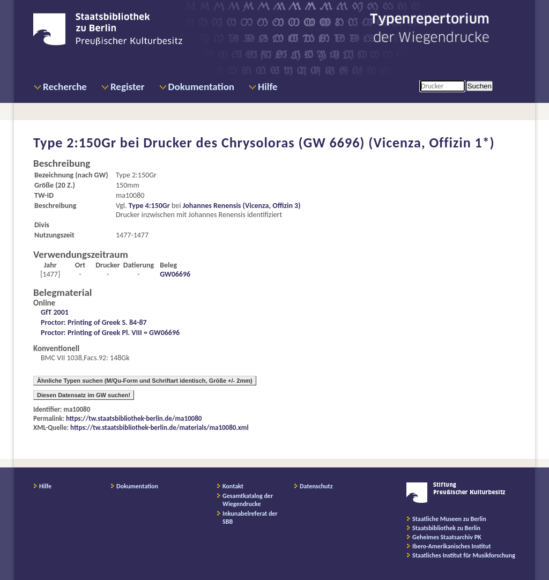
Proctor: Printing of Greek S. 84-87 (94, 322)
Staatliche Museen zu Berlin (449, 519)
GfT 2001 (55, 312)
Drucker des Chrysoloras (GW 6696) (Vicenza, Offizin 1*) (319, 142)
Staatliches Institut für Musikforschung (463, 555)
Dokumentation (201, 86)
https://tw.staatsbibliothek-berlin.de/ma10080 (134, 418)
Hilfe (268, 86)
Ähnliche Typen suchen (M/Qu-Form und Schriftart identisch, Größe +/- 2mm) (145, 380)
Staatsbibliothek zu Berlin (446, 528)
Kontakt (232, 486)
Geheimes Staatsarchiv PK (446, 537)
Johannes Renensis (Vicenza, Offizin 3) (242, 205)
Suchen (480, 86)
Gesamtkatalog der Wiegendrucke (247, 500)
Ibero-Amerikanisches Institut (451, 546)
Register (127, 86)
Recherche (65, 86)
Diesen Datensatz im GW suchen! (83, 395)
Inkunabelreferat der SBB (250, 517)
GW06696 (175, 274)
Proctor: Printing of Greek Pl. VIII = (95, 332)
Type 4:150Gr (149, 205)
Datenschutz (316, 486)
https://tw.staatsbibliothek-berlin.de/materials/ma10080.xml (159, 427)
